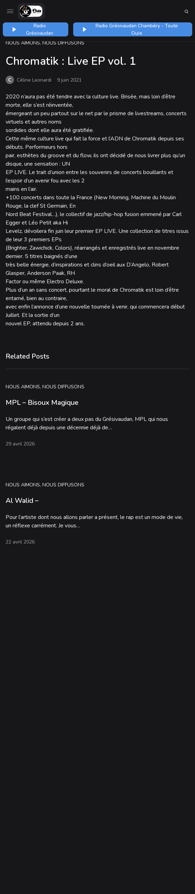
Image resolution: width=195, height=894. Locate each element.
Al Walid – (22, 500)
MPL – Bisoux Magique (42, 402)
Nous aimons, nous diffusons (45, 43)
